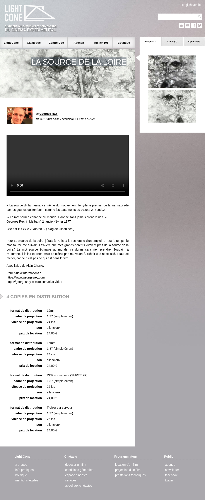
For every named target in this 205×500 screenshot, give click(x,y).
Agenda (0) (194, 41)
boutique (21, 475)
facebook (171, 475)
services (70, 480)
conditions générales (79, 470)
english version (192, 5)
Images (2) (150, 41)
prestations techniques (130, 475)
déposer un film (75, 464)
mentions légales (26, 480)
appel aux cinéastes (78, 485)
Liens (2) (172, 41)
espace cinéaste (76, 475)
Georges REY (48, 113)
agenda (170, 464)
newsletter (172, 470)
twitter (169, 480)
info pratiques (24, 470)
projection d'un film (127, 470)
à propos (21, 464)
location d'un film (126, 464)
